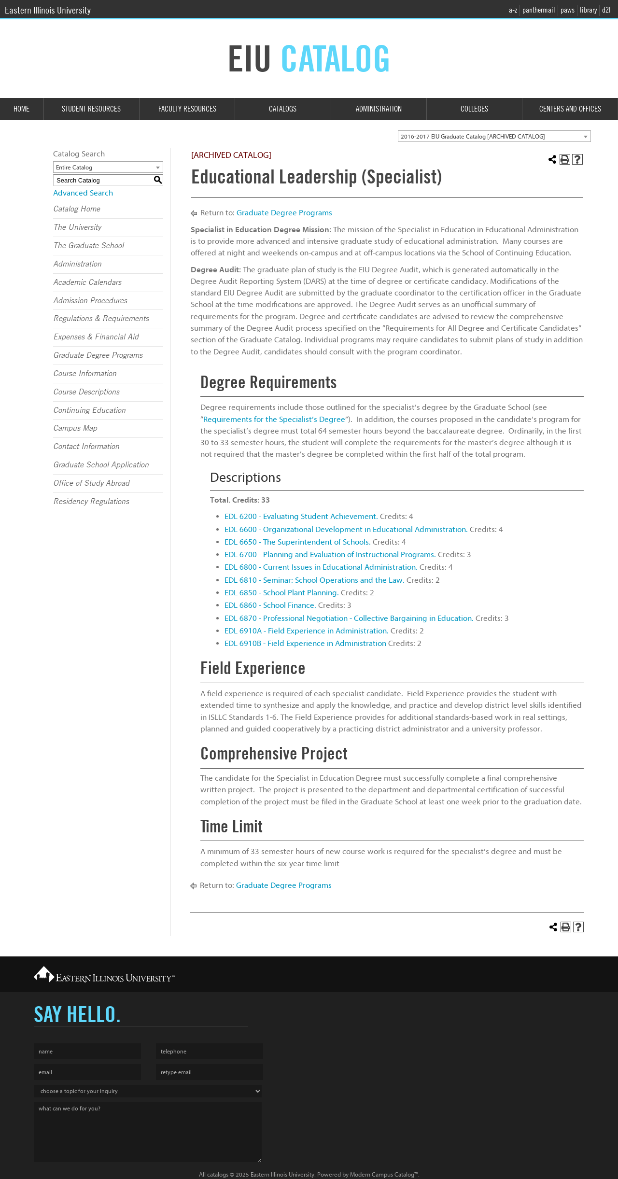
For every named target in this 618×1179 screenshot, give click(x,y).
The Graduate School (88, 246)
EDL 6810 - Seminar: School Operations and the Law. (315, 580)
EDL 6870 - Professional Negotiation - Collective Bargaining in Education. (349, 618)
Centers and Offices (570, 108)
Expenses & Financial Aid (96, 337)
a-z (513, 9)
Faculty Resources (187, 108)
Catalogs (282, 108)
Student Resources (91, 108)
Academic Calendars (87, 282)
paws (568, 9)
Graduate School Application (101, 465)
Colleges (474, 108)
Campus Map (75, 428)
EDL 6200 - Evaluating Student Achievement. (301, 516)
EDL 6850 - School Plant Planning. (282, 592)
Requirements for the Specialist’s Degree (274, 419)
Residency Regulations (91, 501)
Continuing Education (89, 410)
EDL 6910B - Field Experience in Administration (305, 643)
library (588, 9)
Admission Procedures (90, 301)
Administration (379, 108)
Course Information (84, 374)
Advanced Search (83, 192)
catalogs (217, 1174)
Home (21, 108)
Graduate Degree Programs (97, 355)
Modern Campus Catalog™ (384, 1174)
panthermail (538, 9)
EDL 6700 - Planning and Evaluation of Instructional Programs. (330, 554)
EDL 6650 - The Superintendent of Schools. (298, 542)
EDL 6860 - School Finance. (270, 605)
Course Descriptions (86, 392)
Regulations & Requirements (101, 318)
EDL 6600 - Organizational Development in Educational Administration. (346, 529)
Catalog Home (76, 209)
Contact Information (86, 446)
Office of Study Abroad (91, 483)
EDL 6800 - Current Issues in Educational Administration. (321, 567)
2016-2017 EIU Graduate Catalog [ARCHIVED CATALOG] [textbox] (473, 136)
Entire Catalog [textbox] (74, 167)
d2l (606, 9)
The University (77, 227)
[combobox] (494, 136)
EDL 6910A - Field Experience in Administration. (307, 630)
